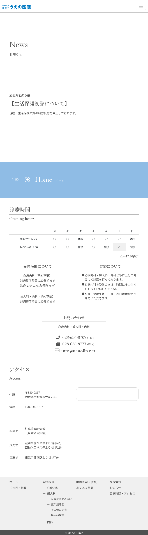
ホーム (13, 482)
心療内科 (53, 487)
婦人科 (51, 493)
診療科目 (48, 482)
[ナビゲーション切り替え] (141, 6)
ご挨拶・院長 (18, 487)
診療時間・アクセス (122, 493)
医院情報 (115, 482)
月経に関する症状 (61, 499)
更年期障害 (57, 504)
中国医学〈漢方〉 (87, 482)
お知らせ (115, 487)
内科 (50, 522)
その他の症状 (58, 509)
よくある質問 (84, 487)
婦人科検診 (57, 515)
